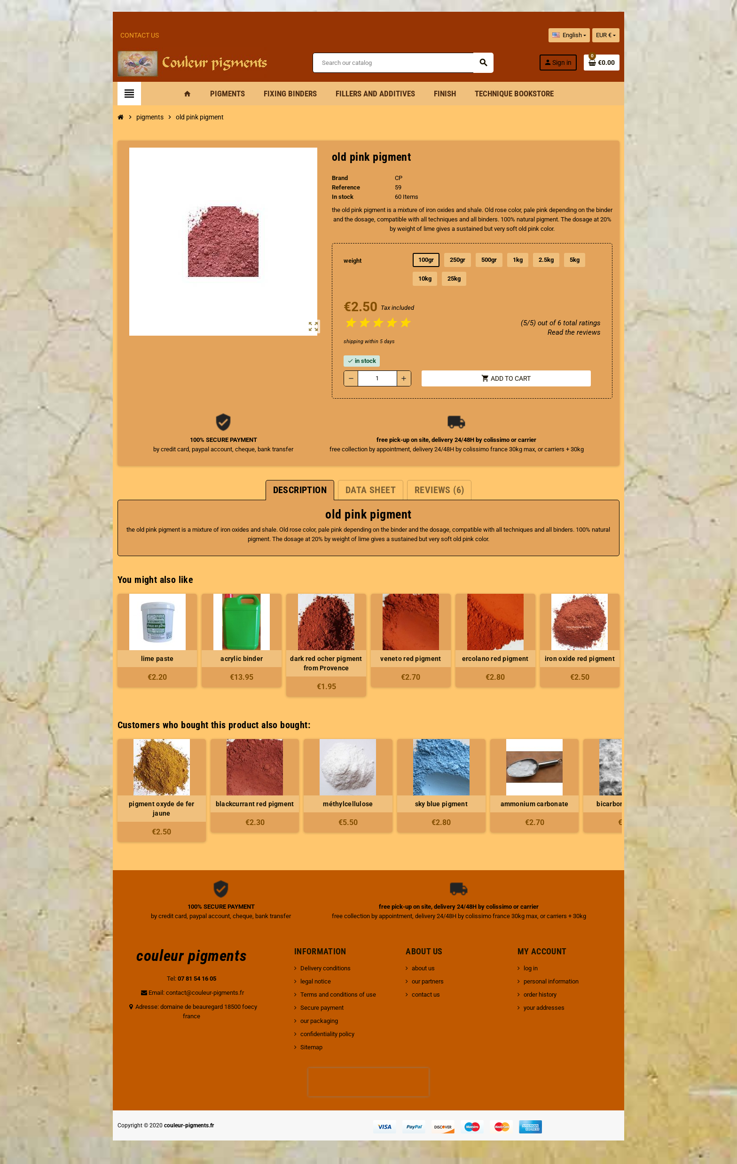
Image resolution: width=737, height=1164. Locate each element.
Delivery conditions (316, 968)
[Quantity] (375, 378)
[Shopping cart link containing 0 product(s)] (628, 63)
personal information (565, 981)
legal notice (306, 981)
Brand (336, 177)
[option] (135, 790)
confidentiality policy (318, 1034)
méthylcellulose (322, 804)
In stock (338, 196)
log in (545, 968)
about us (426, 968)
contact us (429, 994)
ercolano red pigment (508, 658)
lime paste (135, 658)
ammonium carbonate (508, 804)
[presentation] (368, 1082)
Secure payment (313, 1007)
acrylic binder (229, 658)
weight (349, 260)
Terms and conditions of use (329, 994)
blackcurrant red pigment (228, 804)
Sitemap (302, 1047)
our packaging (310, 1020)
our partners (431, 981)
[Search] (402, 63)
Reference (342, 187)
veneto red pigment (415, 658)
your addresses (558, 1007)
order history (554, 994)
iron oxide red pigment (601, 658)
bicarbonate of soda (602, 804)
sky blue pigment (415, 804)
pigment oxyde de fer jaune (135, 808)
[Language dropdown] (595, 35)
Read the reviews (599, 332)
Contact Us (113, 35)
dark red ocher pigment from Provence (322, 663)
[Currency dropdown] (632, 35)
